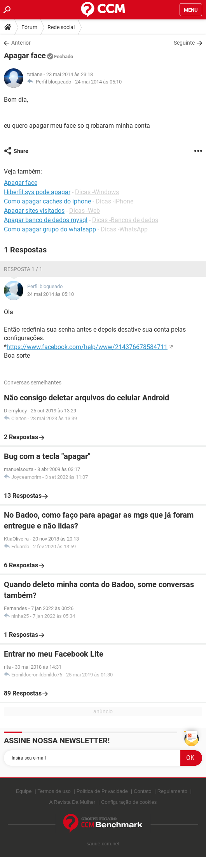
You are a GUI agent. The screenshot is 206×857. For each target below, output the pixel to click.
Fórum (29, 27)
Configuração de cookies (129, 802)
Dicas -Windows (97, 192)
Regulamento (172, 791)
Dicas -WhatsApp (124, 229)
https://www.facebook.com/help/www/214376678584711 (87, 347)
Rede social (61, 27)
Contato (143, 791)
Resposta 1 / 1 (23, 269)
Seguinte (184, 43)
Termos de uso (54, 791)
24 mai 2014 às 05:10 (98, 82)
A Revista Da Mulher (72, 802)
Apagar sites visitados (34, 210)
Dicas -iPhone (114, 201)
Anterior (21, 43)
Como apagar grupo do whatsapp (50, 229)
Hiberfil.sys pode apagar (37, 192)
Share (21, 151)
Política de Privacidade (102, 791)
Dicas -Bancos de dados (125, 220)
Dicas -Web (84, 210)
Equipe (23, 791)
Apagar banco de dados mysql (45, 220)
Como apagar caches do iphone (47, 201)
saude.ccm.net (103, 844)
